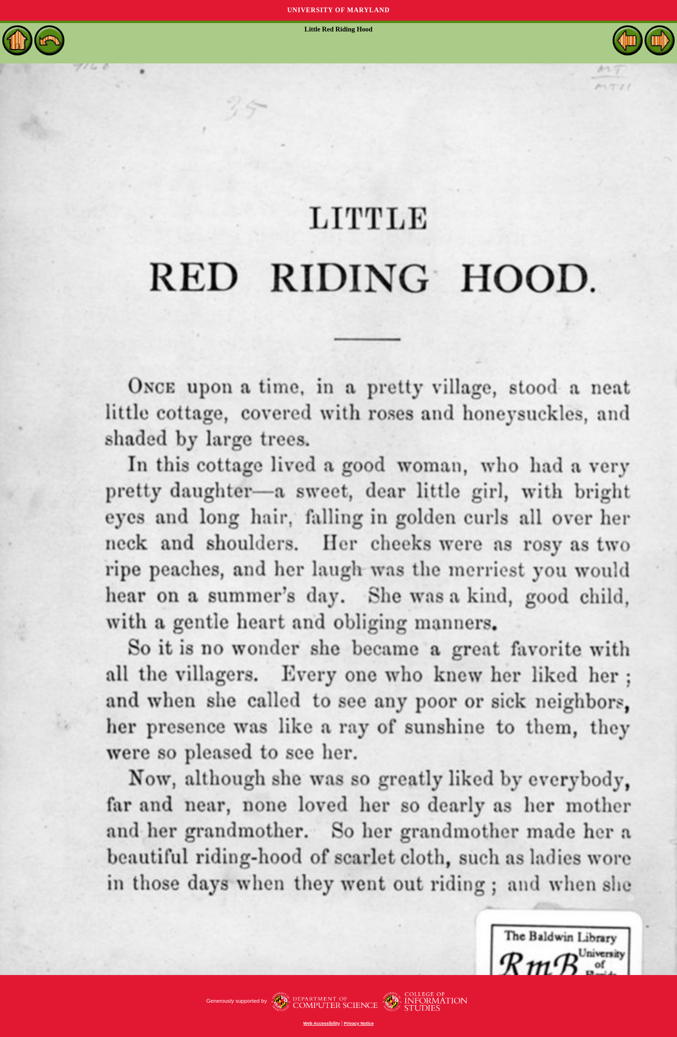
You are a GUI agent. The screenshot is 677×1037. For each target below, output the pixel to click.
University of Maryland (338, 10)
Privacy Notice (359, 1023)
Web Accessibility (321, 1023)
